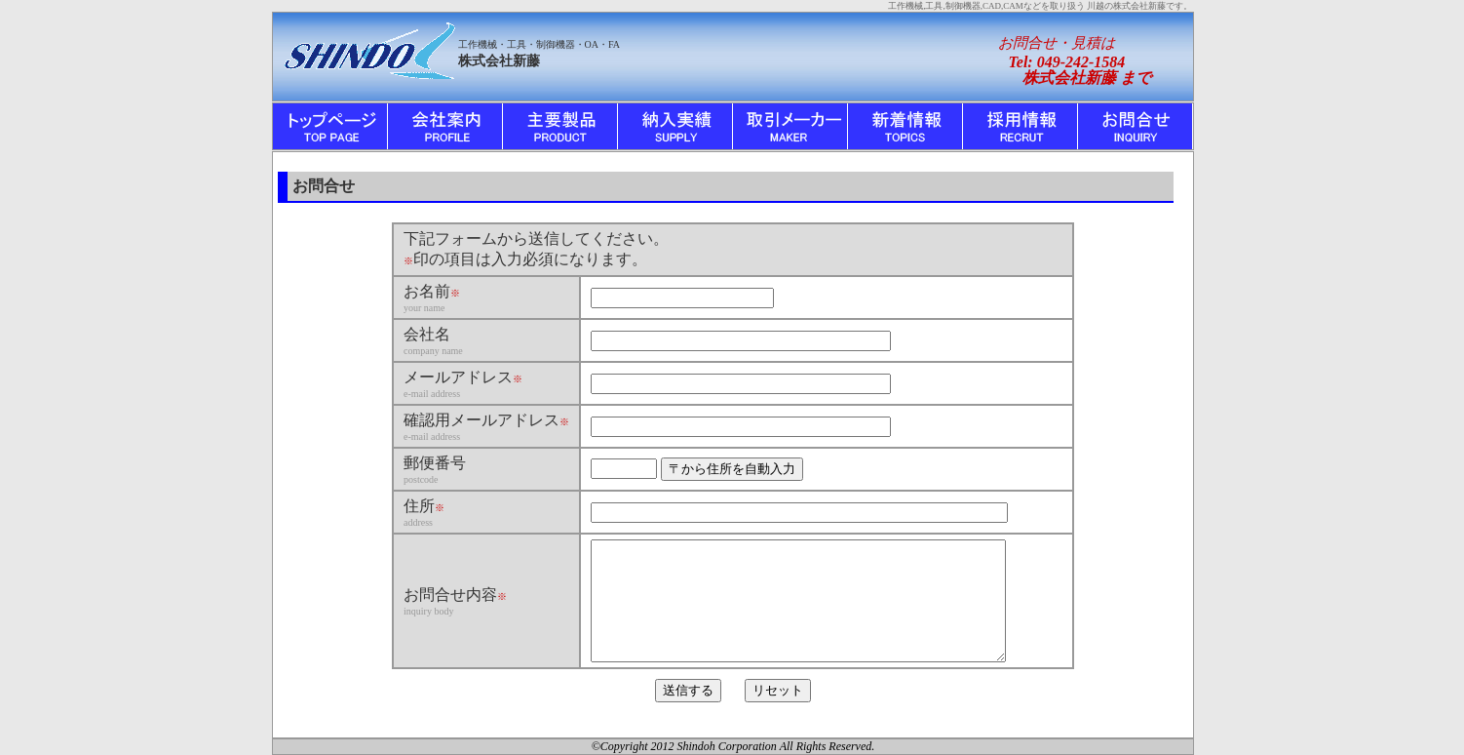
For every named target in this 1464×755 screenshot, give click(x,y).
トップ (330, 126)
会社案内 (445, 126)
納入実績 (675, 126)
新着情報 (905, 126)
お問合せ (1135, 126)
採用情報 (1020, 126)
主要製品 (560, 126)
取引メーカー (790, 126)
